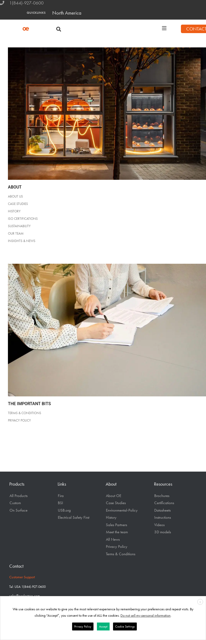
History (111, 517)
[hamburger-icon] (164, 29)
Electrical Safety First (73, 517)
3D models (162, 532)
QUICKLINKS (36, 13)
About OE (113, 495)
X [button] (200, 602)
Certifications (164, 502)
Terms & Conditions (120, 554)
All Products (18, 495)
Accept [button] (103, 626)
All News (113, 539)
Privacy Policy (116, 546)
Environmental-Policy (122, 510)
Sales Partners (116, 524)
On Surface (18, 510)
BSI (60, 502)
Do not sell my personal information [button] (145, 615)
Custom (15, 502)
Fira (61, 495)
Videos (159, 524)
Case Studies (116, 502)
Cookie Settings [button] (125, 626)
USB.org (64, 510)
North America (66, 13)
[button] (59, 29)
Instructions (162, 517)
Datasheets (162, 510)
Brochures (161, 495)
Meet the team (117, 532)
